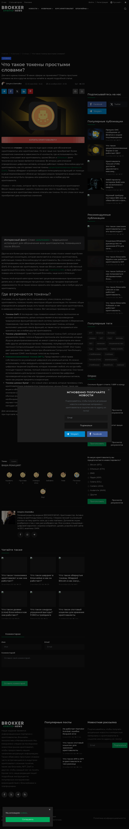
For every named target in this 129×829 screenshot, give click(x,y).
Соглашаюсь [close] (27, 819)
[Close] (109, 390)
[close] (50, 809)
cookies (23, 813)
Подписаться (86, 425)
